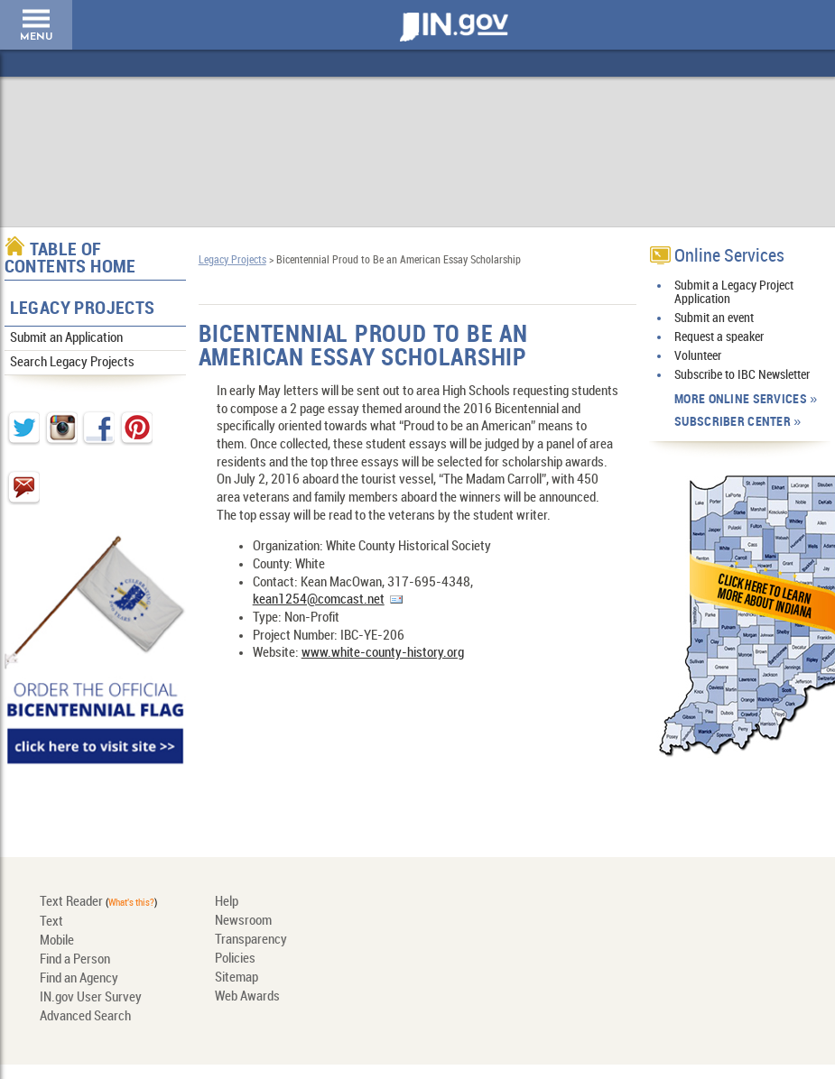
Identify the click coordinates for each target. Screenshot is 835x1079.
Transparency (251, 940)
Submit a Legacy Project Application (733, 292)
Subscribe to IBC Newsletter (742, 375)
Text (51, 922)
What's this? (131, 903)
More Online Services (740, 399)
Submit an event (714, 318)
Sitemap (236, 978)
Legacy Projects (82, 309)
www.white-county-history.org (383, 653)
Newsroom (243, 921)
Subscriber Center (732, 422)
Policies (235, 959)
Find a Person (75, 960)
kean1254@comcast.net (319, 600)
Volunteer (697, 356)
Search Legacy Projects (72, 362)
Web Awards (247, 997)
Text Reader (71, 902)
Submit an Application (66, 338)
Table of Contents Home (70, 259)
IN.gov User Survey (91, 998)
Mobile (57, 941)
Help (226, 902)
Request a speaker (719, 337)
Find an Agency (79, 979)
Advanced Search (85, 1017)
